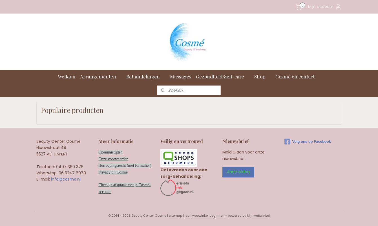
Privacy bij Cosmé (112, 172)
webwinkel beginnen (208, 215)
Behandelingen (145, 76)
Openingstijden (110, 152)
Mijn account (325, 6)
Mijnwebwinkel (258, 215)
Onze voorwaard (111, 159)
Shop (262, 76)
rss (187, 215)
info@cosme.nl (66, 179)
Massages (180, 76)
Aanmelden (238, 172)
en (126, 159)
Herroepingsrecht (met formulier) (124, 165)
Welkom (67, 76)
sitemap (175, 215)
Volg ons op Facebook (307, 141)
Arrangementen (101, 76)
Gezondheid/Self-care (223, 76)
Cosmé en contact (297, 76)
